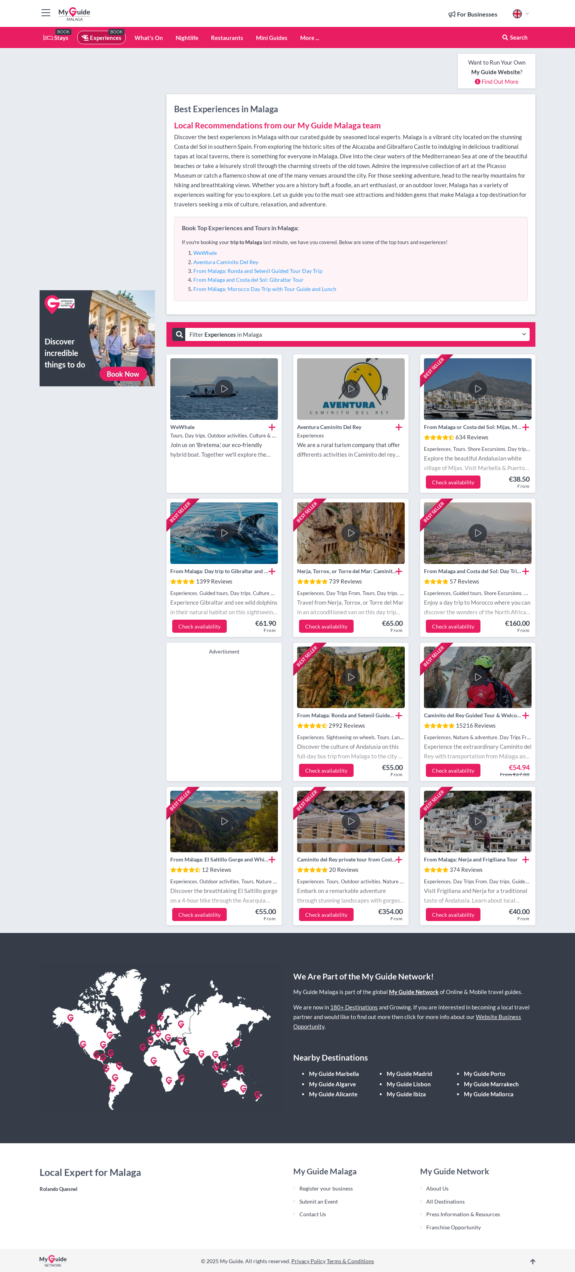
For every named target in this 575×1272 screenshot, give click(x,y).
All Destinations (445, 1201)
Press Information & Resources (463, 1214)
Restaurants (227, 37)
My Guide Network (414, 991)
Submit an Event (318, 1201)
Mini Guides (272, 37)
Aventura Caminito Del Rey (225, 262)
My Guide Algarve (332, 1084)
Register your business (326, 1188)
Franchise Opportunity (453, 1227)
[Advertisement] (97, 169)
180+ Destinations (354, 1007)
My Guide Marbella (334, 1073)
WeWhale (205, 252)
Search (515, 37)
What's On (149, 37)
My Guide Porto (484, 1073)
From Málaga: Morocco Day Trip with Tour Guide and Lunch (264, 289)
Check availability (453, 482)
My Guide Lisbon (409, 1084)
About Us (437, 1188)
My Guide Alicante (333, 1094)
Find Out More (496, 81)
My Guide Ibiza (406, 1094)
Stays (55, 37)
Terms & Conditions (350, 1261)
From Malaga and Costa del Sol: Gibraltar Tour (248, 279)
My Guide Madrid (409, 1073)
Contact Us (312, 1214)
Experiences (101, 37)
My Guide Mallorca (489, 1094)
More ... (309, 37)
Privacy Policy (308, 1261)
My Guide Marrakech (491, 1084)
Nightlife (187, 37)
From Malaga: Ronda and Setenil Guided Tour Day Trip (257, 271)
